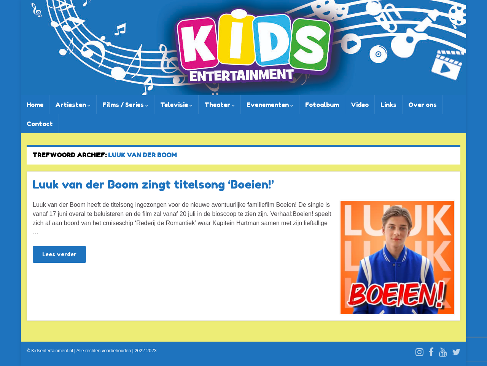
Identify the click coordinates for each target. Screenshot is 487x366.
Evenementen (270, 105)
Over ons (422, 105)
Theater (219, 105)
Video (360, 105)
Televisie (176, 105)
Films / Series (125, 105)
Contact (40, 124)
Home (35, 105)
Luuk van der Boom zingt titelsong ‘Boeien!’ (153, 184)
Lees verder (59, 254)
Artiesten (73, 105)
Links (388, 105)
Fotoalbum (322, 105)
